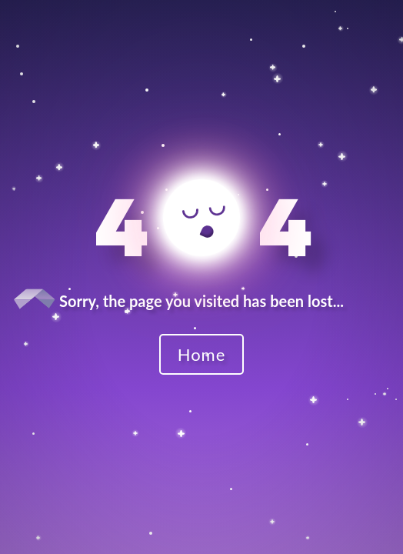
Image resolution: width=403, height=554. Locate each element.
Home (202, 354)
